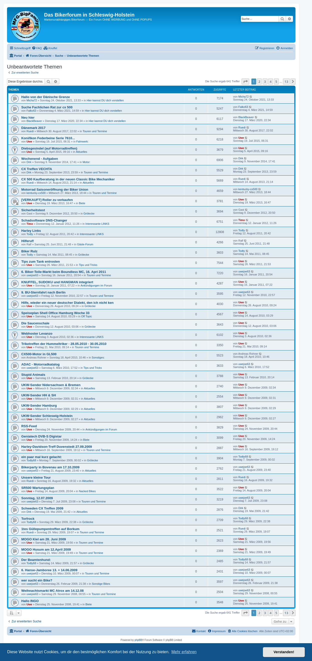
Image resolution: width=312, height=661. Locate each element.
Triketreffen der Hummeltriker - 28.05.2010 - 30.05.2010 (63, 344)
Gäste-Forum (85, 244)
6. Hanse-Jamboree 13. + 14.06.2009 (49, 570)
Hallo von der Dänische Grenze (45, 97)
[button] (245, 82)
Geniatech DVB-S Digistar (41, 436)
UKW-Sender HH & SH (38, 395)
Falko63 (31, 110)
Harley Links (31, 231)
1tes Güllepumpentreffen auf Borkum (50, 529)
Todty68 (31, 460)
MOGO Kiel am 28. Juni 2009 (43, 539)
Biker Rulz (29, 251)
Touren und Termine (95, 131)
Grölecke (88, 213)
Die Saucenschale (35, 323)
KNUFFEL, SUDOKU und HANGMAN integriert (57, 282)
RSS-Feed (29, 426)
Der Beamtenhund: (36, 560)
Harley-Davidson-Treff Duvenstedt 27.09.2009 (56, 447)
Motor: (86, 162)
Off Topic (86, 316)
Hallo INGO (30, 601)
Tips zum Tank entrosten (40, 261)
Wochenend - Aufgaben (39, 159)
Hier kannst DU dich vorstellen (105, 100)
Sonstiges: (98, 357)
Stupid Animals (33, 375)
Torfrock (28, 519)
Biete (82, 203)
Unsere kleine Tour (36, 477)
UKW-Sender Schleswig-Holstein (47, 416)
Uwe (29, 141)
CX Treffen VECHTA (36, 169)
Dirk (29, 162)
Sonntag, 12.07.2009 (37, 498)
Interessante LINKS (97, 223)
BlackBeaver (34, 120)
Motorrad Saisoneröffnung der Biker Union (54, 189)
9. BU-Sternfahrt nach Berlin (43, 292)
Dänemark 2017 (33, 128)
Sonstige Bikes (101, 583)
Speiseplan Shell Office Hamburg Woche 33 (55, 313)
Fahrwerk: (82, 141)
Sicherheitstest (33, 210)
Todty (30, 234)
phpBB (138, 640)
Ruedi (30, 131)
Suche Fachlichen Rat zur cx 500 (46, 107)
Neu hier (28, 117)
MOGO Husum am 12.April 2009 (46, 549)
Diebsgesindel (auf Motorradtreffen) (49, 148)
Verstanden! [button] (284, 652)
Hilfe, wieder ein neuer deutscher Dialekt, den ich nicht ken (67, 303)
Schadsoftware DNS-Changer (44, 220)
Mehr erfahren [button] (184, 652)
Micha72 (32, 100)
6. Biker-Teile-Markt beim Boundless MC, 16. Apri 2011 (63, 272)
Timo (30, 223)
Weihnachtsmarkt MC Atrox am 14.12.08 (52, 591)
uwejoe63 (32, 275)
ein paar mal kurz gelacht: (41, 457)
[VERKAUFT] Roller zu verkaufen (47, 200)
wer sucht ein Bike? (36, 580)
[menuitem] (37, 48)
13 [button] (286, 81)
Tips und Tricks (88, 264)
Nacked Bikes (87, 491)
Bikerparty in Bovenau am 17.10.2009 (50, 467)
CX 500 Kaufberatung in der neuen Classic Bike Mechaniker (68, 179)
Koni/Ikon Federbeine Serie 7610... (48, 138)
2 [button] (259, 81)
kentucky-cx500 (36, 192)
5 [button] (276, 81)
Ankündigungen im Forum (96, 285)
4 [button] (270, 81)
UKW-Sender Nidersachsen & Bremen (50, 385)
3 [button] (265, 81)
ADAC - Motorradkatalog (40, 364)
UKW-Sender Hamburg (39, 405)
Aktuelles (81, 151)
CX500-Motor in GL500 (39, 354)
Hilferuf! (27, 241)
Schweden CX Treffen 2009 (42, 508)
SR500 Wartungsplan (37, 488)
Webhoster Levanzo (36, 333)
